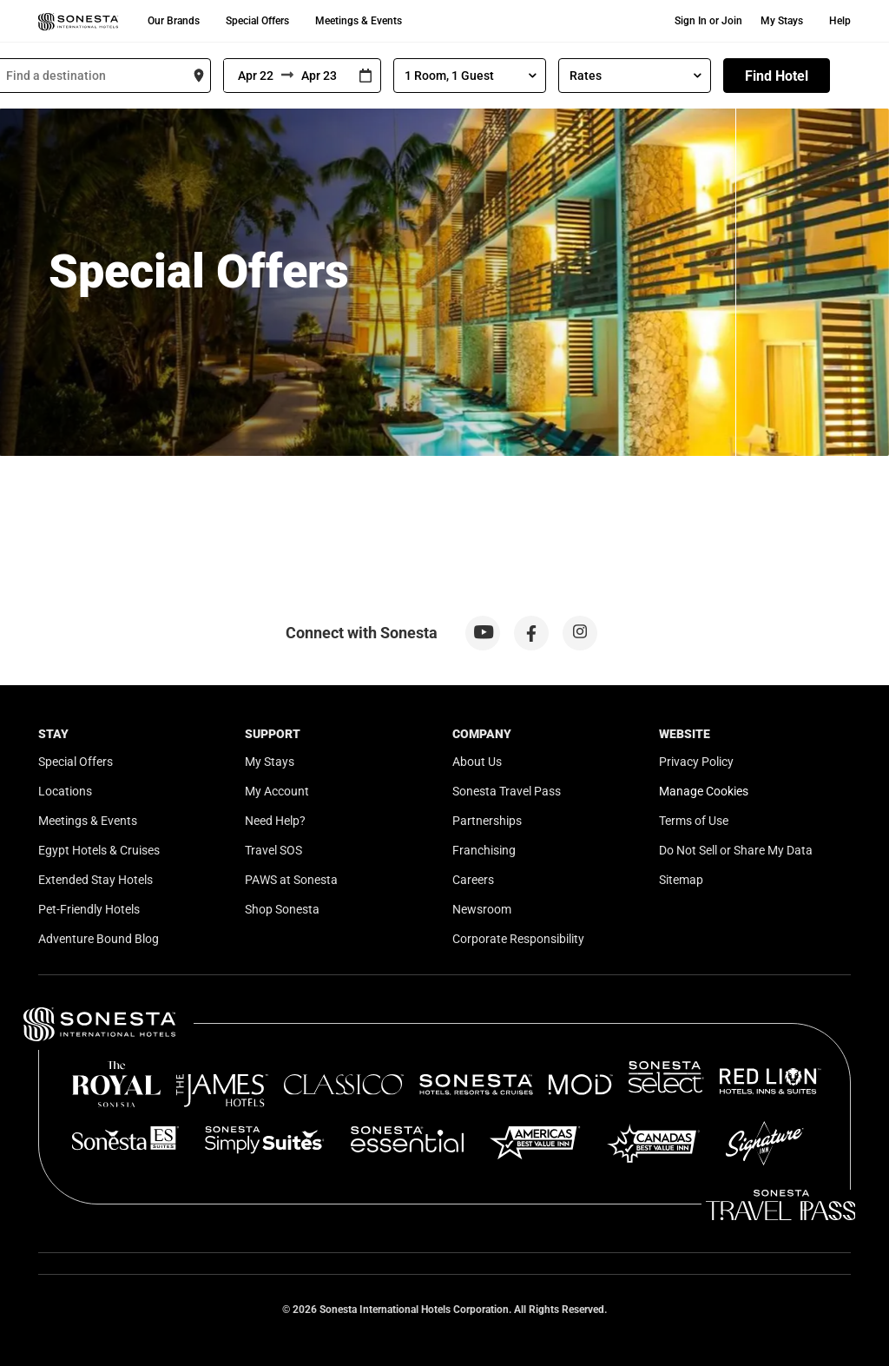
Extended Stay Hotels (95, 880)
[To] (322, 75)
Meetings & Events (358, 21)
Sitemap (681, 880)
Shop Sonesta (282, 909)
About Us (477, 762)
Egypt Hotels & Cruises (99, 850)
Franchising (484, 850)
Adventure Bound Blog (98, 939)
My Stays (782, 21)
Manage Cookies (703, 791)
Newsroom (481, 909)
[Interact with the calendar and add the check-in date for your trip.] (365, 76)
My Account (277, 791)
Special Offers (257, 21)
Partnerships (487, 821)
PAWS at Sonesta (291, 880)
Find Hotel (776, 76)
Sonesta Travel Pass (506, 791)
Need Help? (275, 821)
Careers (473, 880)
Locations (65, 791)
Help (840, 21)
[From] (252, 75)
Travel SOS (273, 850)
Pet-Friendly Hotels (89, 909)
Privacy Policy (696, 762)
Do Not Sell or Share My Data (736, 850)
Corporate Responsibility (518, 939)
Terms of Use (693, 821)
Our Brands (174, 21)
